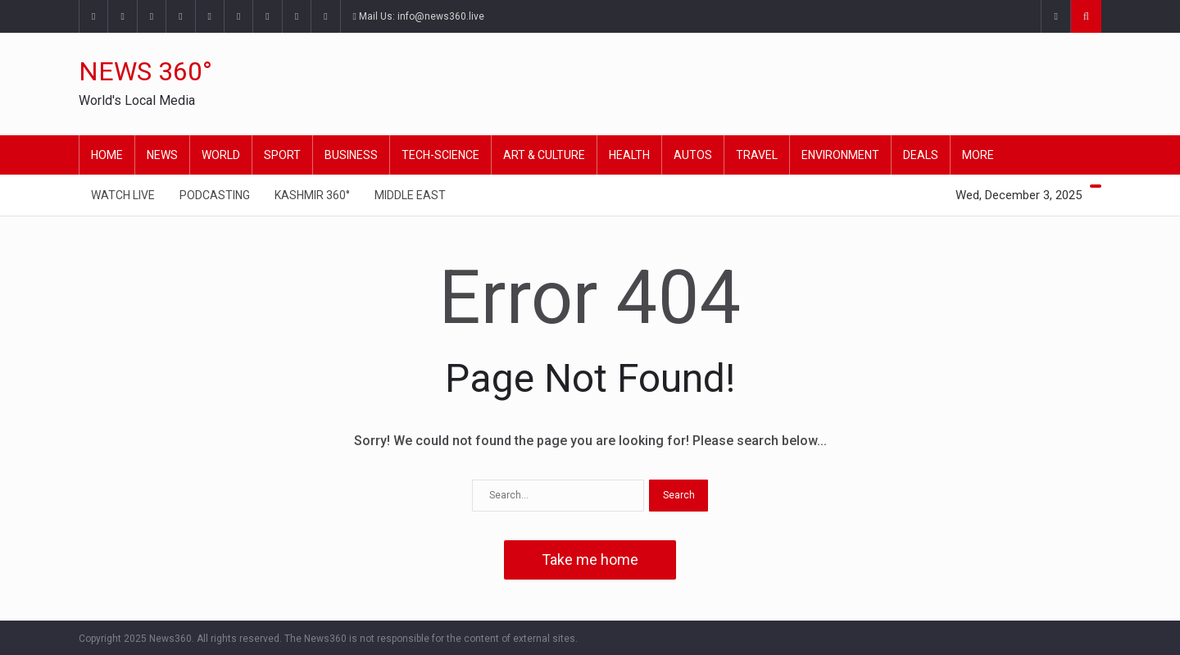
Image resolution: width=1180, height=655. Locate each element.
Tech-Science (440, 154)
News (162, 154)
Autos (693, 154)
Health (629, 154)
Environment (840, 154)
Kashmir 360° (312, 195)
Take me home (590, 559)
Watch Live (123, 195)
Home (107, 154)
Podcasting (214, 195)
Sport (282, 154)
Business (351, 154)
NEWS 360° (145, 71)
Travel (757, 154)
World (221, 154)
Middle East (410, 195)
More (978, 154)
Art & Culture (544, 154)
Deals (920, 154)
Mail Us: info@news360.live (418, 16)
